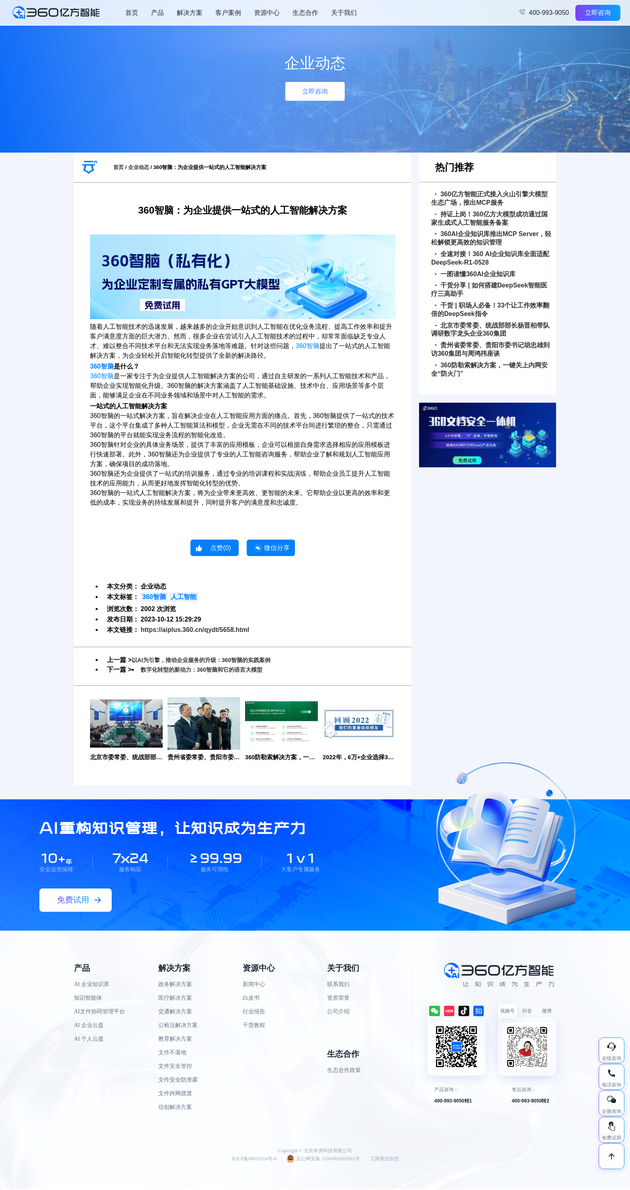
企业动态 (138, 167)
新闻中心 (254, 985)
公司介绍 (338, 1012)
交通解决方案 (175, 1012)
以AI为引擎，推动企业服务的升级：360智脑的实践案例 (211, 659)
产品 (157, 12)
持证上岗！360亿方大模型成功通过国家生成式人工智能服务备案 (489, 218)
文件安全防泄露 (178, 1081)
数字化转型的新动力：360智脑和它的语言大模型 (210, 669)
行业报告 (254, 1012)
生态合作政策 (344, 1071)
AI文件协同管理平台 (99, 1012)
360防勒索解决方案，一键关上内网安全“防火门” (489, 369)
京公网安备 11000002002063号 (323, 1159)
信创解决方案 (175, 1108)
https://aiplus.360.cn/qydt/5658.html (195, 629)
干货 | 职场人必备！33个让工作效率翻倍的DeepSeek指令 (490, 309)
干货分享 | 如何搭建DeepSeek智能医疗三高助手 (489, 289)
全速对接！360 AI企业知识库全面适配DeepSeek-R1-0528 (490, 258)
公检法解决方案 (178, 1026)
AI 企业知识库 (91, 985)
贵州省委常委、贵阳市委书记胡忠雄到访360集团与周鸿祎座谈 (490, 349)
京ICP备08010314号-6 (253, 1159)
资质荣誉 (338, 999)
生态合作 (305, 12)
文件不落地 (172, 1053)
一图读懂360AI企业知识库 (475, 274)
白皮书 (251, 999)
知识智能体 (88, 999)
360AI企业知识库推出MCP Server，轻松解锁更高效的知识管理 (491, 238)
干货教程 (254, 1026)
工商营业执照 (384, 1159)
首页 (131, 12)
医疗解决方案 (175, 999)
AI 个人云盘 (89, 1040)
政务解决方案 (175, 985)
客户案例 (228, 12)
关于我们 (344, 12)
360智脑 (307, 345)
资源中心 (267, 12)
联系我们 (338, 985)
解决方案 (189, 12)
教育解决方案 (175, 1040)
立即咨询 (598, 12)
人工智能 (183, 596)
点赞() (220, 547)
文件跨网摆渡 (175, 1094)
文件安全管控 (175, 1067)
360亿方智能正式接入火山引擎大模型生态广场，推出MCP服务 (489, 198)
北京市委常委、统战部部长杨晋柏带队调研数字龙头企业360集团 (490, 329)
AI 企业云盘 (89, 1026)
